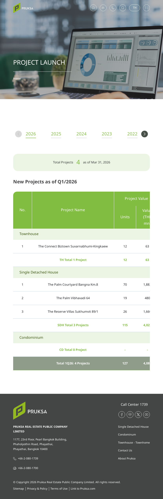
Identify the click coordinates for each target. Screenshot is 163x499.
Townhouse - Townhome (134, 443)
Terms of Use (59, 489)
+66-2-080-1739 (28, 458)
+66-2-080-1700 (28, 468)
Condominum (127, 435)
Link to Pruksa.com (83, 489)
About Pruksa (127, 458)
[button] (144, 134)
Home (17, 79)
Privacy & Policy (37, 489)
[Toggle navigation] (146, 8)
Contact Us (125, 450)
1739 (144, 404)
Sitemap (18, 489)
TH (134, 8)
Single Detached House (133, 427)
